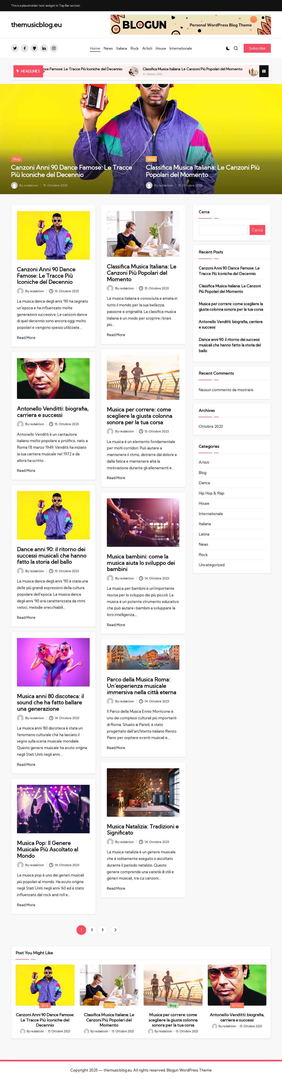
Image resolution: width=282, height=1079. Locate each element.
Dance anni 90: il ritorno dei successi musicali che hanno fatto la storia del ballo (51, 555)
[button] (257, 48)
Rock (203, 554)
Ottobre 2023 (211, 426)
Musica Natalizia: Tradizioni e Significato (143, 829)
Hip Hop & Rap (211, 493)
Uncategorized (211, 564)
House (204, 503)
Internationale (211, 513)
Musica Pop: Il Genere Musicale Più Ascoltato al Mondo (47, 849)
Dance (204, 482)
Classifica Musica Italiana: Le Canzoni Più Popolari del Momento (215, 69)
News (203, 544)
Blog (16, 159)
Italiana (205, 523)
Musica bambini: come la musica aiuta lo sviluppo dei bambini (141, 563)
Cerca (204, 212)
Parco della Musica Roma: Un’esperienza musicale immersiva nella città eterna (141, 686)
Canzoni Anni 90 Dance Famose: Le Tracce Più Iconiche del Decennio (89, 69)
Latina (204, 534)
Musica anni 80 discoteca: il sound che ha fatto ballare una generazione (50, 702)
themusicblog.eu (36, 24)
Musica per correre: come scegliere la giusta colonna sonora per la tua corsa (139, 416)
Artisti (204, 462)
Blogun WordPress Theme (189, 1070)
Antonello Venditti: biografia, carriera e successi (53, 411)
